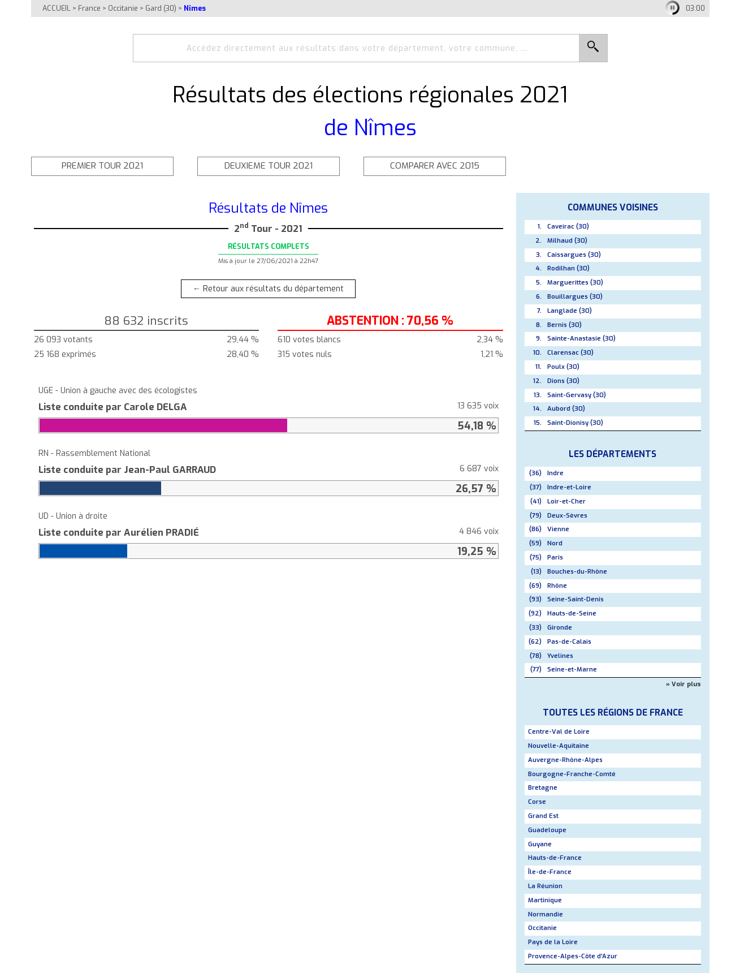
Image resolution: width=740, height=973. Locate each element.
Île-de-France (550, 872)
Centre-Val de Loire (559, 731)
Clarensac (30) (570, 352)
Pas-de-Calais (569, 642)
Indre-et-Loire (569, 487)
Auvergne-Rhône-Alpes (565, 760)
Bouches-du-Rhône (577, 571)
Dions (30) (563, 381)
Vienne (558, 529)
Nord (554, 543)
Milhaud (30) (567, 240)
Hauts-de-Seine (571, 613)
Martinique (545, 900)
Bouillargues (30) (575, 296)
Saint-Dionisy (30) (575, 423)
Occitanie (123, 8)
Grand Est (543, 816)
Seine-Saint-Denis (575, 599)
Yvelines (560, 656)
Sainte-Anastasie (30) (581, 338)
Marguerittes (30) (575, 282)
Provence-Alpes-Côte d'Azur (572, 956)
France (89, 8)
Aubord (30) (566, 408)
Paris (555, 557)
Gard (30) (160, 8)
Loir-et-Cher (566, 501)
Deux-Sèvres (567, 515)
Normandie (545, 914)
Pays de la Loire (553, 942)
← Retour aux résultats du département (268, 288)
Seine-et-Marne (572, 669)
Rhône (557, 586)
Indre (555, 473)
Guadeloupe (547, 830)
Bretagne (542, 787)
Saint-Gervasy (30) (576, 395)
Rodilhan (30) (568, 268)
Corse (537, 802)
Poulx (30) (563, 367)
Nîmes (195, 8)
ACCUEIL (56, 8)
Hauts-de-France (555, 858)
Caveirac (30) (568, 226)
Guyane (540, 844)
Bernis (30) (564, 325)
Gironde (559, 627)
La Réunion (545, 886)
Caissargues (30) (574, 255)
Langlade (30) (569, 311)
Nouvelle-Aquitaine (558, 746)
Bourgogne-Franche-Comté (572, 774)
